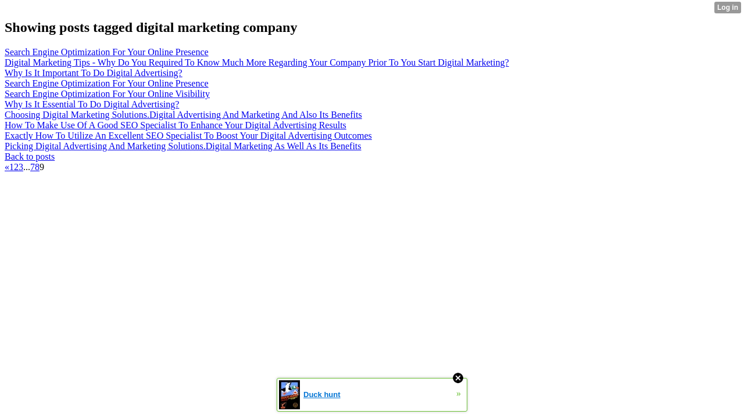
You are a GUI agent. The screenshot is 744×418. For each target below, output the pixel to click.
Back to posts (30, 156)
